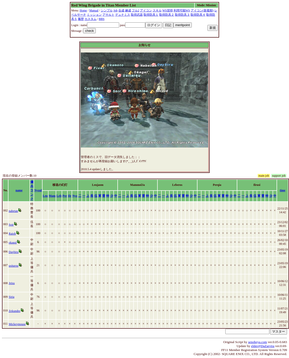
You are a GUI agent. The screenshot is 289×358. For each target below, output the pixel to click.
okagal (13, 242)
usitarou (13, 265)
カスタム (90, 19)
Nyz (74, 196)
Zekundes (14, 311)
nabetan (13, 211)
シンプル (107, 10)
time (283, 190)
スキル (157, 10)
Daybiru (13, 252)
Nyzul (38, 190)
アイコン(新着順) (202, 10)
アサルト (108, 14)
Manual (93, 10)
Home (83, 10)
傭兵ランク (31, 190)
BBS (101, 19)
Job (115, 10)
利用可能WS (182, 10)
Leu (45, 196)
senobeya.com (257, 342)
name (19, 190)
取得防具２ (166, 14)
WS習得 (167, 10)
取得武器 (137, 14)
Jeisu (12, 283)
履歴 (81, 19)
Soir (11, 224)
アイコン (146, 10)
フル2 (135, 10)
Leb (58, 196)
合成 (121, 10)
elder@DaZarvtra (263, 346)
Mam (52, 196)
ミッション (94, 14)
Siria (11, 297)
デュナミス (122, 14)
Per (64, 196)
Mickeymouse (17, 324)
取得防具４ (198, 14)
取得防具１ (151, 14)
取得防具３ (182, 14)
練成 (128, 10)
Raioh (12, 233)
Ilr (69, 196)
